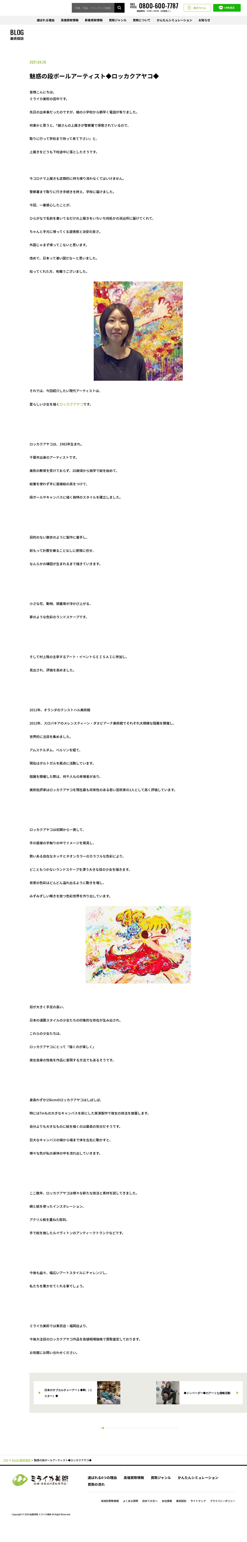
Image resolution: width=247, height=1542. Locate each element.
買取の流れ (96, 1501)
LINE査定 (227, 8)
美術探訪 (181, 1518)
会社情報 (167, 1518)
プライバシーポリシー (222, 1518)
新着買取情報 (94, 20)
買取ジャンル (117, 20)
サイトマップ (198, 1518)
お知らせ (204, 20)
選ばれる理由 (45, 20)
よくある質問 (130, 1518)
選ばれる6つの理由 (102, 1494)
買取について (142, 20)
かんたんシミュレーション (174, 20)
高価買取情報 (70, 20)
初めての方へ (149, 1518)
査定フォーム (197, 8)
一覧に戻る (138, 1430)
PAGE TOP (123, 1478)
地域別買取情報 (110, 1518)
